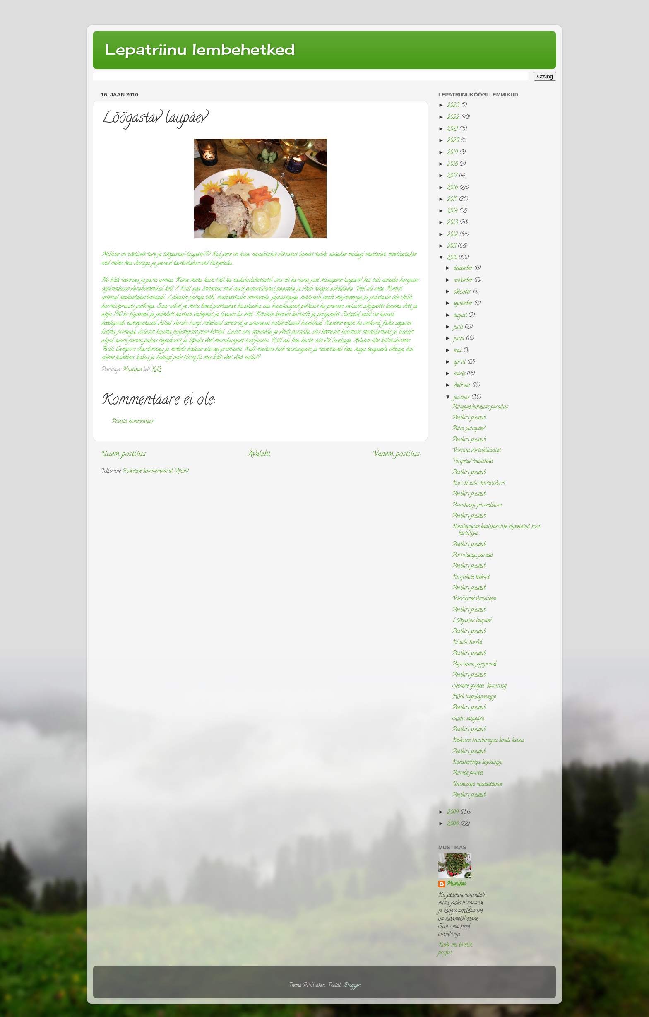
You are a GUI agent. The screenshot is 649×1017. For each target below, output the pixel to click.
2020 (453, 141)
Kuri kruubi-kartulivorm (478, 483)
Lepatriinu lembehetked (200, 49)
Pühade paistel (467, 773)
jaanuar (462, 397)
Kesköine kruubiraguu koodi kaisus (488, 740)
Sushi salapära (468, 719)
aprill (460, 362)
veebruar (463, 385)
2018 (453, 164)
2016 (453, 188)
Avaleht (259, 454)
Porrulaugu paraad (472, 555)
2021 (453, 129)
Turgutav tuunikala (472, 461)
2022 (454, 117)
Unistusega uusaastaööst (477, 784)
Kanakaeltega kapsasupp (477, 762)
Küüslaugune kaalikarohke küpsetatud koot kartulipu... (496, 530)
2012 (453, 235)
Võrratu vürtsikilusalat (476, 450)
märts (460, 374)
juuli (459, 327)
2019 (453, 153)
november (464, 280)
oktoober (463, 292)
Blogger (351, 985)
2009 (453, 812)
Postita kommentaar (133, 421)
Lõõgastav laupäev (471, 621)
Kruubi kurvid (467, 642)
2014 (453, 211)
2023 (454, 105)
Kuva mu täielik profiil (455, 949)
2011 (452, 246)
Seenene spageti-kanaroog (479, 686)
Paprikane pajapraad (474, 664)
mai (458, 351)
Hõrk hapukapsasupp (474, 697)
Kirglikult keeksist (471, 577)
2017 (453, 176)
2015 (453, 199)
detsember (464, 268)
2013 (453, 223)
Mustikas (456, 885)
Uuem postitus (123, 454)
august (461, 315)
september (464, 303)
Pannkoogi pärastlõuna (477, 505)
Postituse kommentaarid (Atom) (156, 471)
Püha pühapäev (468, 428)
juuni (460, 339)
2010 (453, 258)
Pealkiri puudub (469, 418)
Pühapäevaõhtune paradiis (480, 407)
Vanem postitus (396, 454)
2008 (453, 824)
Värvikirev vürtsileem (474, 599)
